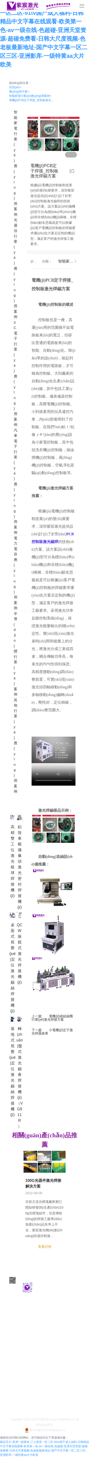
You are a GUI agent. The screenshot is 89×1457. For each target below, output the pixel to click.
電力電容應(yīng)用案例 (11, 573)
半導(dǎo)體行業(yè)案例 (11, 654)
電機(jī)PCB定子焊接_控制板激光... (31, 100)
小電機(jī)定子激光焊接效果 (52, 1031)
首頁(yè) (15, 87)
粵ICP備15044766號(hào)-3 (44, 1430)
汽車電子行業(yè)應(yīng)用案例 (11, 481)
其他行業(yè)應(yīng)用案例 (11, 745)
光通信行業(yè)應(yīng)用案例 (11, 268)
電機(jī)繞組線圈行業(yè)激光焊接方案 (52, 1017)
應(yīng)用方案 (19, 91)
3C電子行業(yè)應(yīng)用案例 (11, 373)
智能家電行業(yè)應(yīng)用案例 (30, 96)
